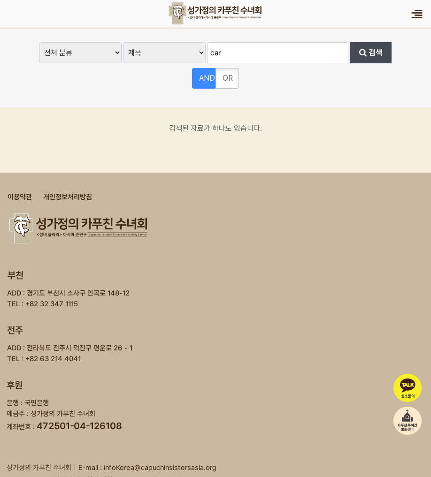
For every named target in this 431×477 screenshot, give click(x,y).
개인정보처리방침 (67, 197)
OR (228, 78)
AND (207, 78)
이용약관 (20, 197)
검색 (371, 52)
